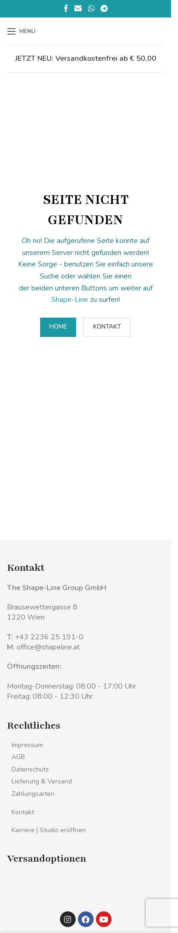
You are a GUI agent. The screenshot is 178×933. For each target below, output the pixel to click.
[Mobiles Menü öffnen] (21, 31)
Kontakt (23, 812)
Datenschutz (30, 769)
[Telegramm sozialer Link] (104, 8)
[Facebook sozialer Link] (65, 8)
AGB (18, 757)
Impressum (27, 745)
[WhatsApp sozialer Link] (91, 8)
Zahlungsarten (33, 793)
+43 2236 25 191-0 (49, 637)
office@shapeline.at (48, 647)
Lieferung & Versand (42, 781)
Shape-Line (69, 300)
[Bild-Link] (26, 888)
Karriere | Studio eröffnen (49, 830)
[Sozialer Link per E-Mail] (78, 8)
